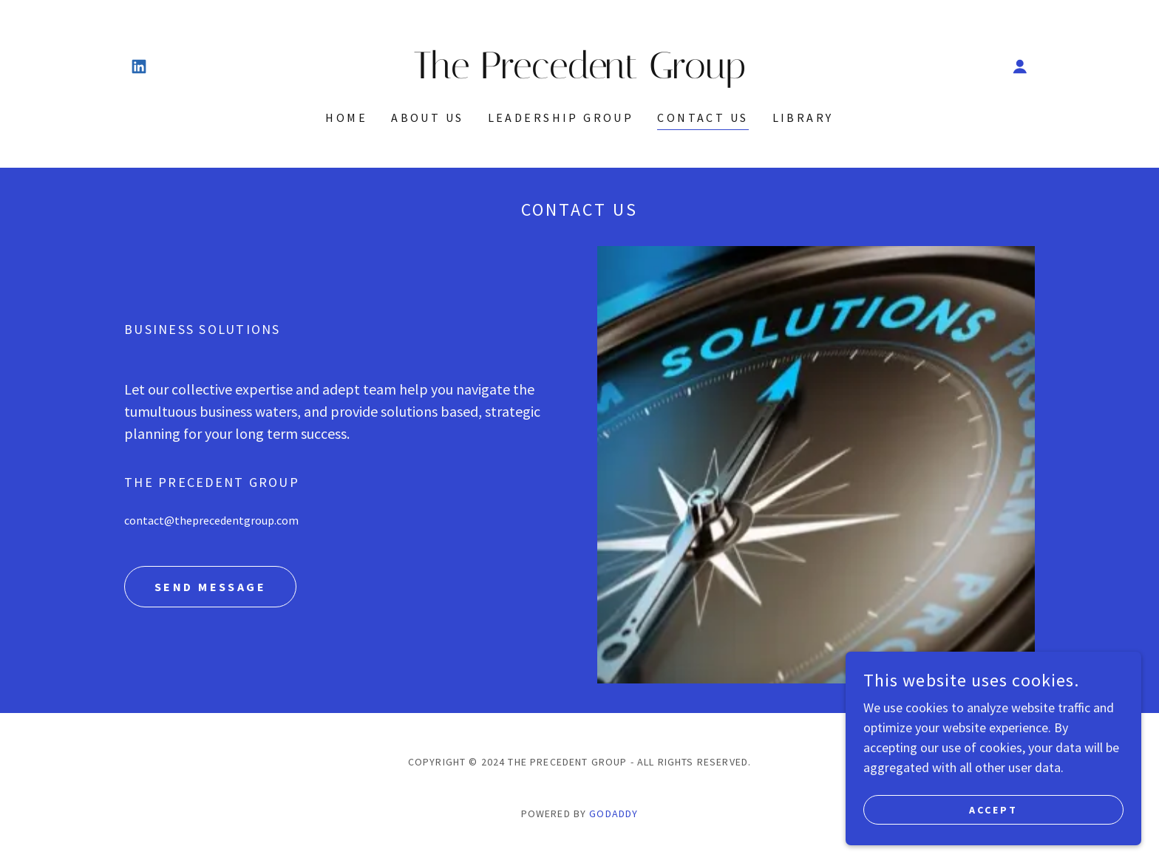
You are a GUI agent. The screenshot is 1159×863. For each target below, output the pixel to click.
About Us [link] (427, 117)
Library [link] (803, 117)
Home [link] (346, 117)
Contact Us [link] (702, 117)
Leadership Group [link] (561, 117)
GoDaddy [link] (613, 813)
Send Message (210, 586)
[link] (139, 66)
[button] (1020, 66)
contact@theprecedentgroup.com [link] (211, 520)
